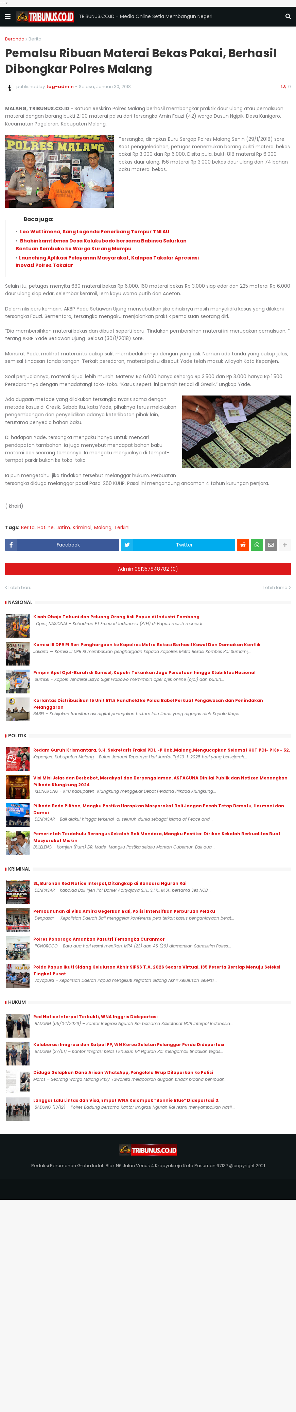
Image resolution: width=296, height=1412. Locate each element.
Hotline (45, 527)
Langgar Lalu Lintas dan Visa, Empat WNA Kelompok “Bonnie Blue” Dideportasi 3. (126, 1100)
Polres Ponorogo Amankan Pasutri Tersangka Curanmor (99, 939)
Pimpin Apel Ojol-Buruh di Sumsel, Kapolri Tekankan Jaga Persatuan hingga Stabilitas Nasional (144, 672)
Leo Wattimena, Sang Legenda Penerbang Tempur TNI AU (94, 231)
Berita (35, 39)
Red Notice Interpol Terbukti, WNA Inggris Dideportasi (95, 1017)
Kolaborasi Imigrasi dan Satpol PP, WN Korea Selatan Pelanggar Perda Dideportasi (128, 1044)
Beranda (14, 39)
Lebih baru (20, 587)
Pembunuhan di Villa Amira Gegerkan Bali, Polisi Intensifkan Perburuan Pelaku (124, 911)
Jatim (63, 527)
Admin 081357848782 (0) (148, 569)
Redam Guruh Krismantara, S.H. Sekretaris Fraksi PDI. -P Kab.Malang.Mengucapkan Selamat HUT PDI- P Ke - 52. (161, 750)
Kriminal (82, 527)
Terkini (121, 527)
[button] (8, 17)
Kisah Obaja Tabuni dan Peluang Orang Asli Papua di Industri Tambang (116, 617)
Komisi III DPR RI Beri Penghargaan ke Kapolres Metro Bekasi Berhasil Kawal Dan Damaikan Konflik (147, 645)
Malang (102, 527)
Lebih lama (275, 587)
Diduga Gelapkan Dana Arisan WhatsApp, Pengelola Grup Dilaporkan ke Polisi (123, 1072)
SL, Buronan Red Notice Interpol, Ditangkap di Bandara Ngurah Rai (110, 883)
